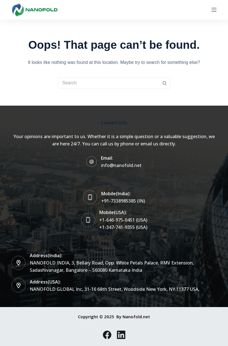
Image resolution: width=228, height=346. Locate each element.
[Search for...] (108, 83)
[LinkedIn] (121, 335)
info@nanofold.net (121, 165)
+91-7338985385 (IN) (123, 201)
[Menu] (214, 9)
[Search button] (164, 83)
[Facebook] (107, 335)
